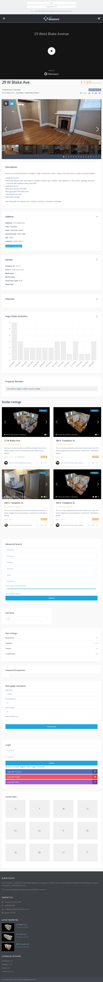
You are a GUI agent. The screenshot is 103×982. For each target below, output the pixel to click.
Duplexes (9, 643)
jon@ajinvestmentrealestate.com (60, 11)
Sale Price (9, 690)
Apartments (9, 638)
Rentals (18, 89)
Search (51, 598)
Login (51, 763)
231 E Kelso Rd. (21, 934)
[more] (6, 453)
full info (44, 457)
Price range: (9, 586)
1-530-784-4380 (39, 11)
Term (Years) (9, 707)
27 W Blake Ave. (12, 440)
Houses (8, 648)
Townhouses (7, 89)
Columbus (20, 93)
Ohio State (22, 234)
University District (32, 93)
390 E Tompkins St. (14, 502)
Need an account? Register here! (17, 767)
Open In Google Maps (14, 246)
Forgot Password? (38, 767)
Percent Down (10, 699)
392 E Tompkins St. (65, 502)
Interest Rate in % (11, 716)
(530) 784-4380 (10, 906)
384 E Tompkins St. (65, 440)
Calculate (51, 727)
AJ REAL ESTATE (10, 913)
